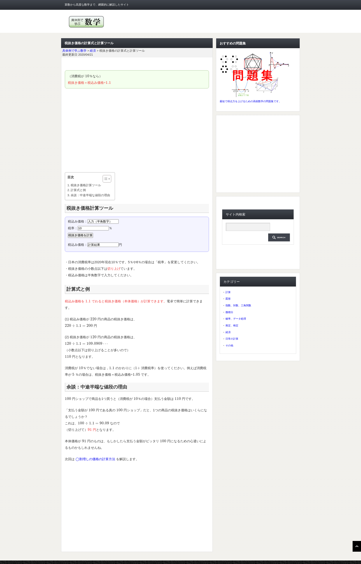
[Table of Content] (107, 178)
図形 (228, 298)
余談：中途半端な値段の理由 (90, 195)
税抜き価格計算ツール (86, 185)
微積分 (229, 312)
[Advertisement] (137, 130)
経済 (228, 332)
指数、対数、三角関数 (238, 305)
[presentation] (87, 76)
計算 (228, 292)
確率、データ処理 (236, 318)
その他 (229, 345)
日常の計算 (232, 338)
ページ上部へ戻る (357, 546)
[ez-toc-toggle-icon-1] (104, 179)
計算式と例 (78, 190)
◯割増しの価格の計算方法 (95, 459)
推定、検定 (232, 325)
